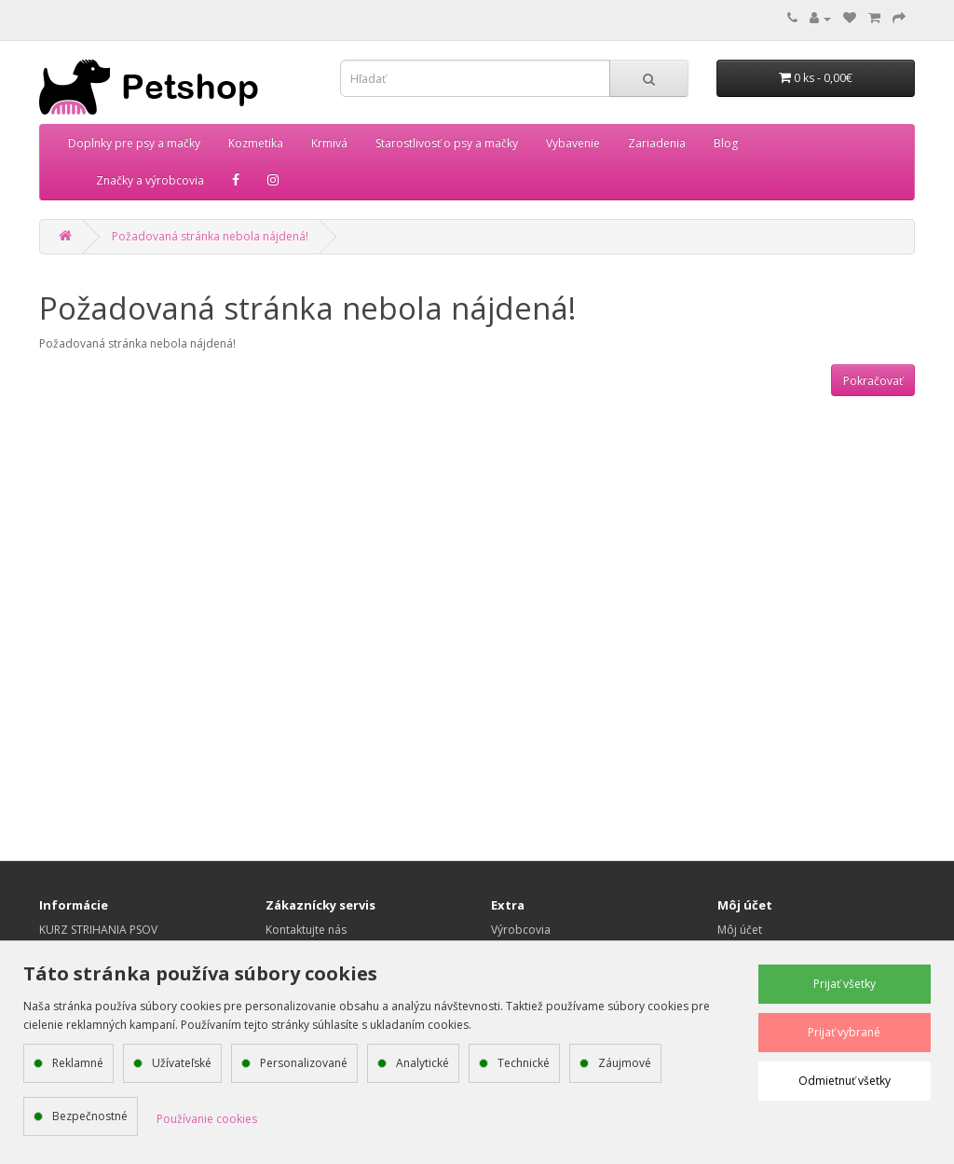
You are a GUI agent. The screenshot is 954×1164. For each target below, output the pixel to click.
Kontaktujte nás (306, 930)
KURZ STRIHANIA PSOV (98, 930)
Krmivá (329, 143)
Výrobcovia (521, 930)
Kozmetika (255, 143)
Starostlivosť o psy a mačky (446, 143)
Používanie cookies (207, 1119)
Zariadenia (657, 143)
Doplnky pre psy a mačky (134, 143)
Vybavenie (573, 143)
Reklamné (77, 1063)
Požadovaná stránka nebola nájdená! (210, 236)
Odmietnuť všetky (844, 1081)
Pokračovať (873, 381)
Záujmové (624, 1063)
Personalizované (304, 1063)
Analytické (422, 1063)
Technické (523, 1063)
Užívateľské (181, 1063)
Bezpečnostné (90, 1116)
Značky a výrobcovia (150, 180)
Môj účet (739, 930)
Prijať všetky (844, 984)
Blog (726, 143)
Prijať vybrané (844, 1032)
